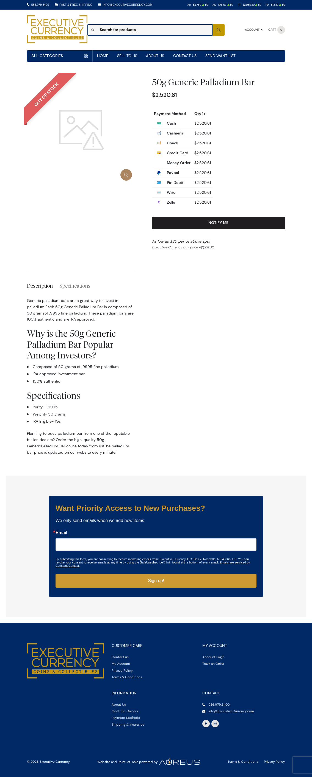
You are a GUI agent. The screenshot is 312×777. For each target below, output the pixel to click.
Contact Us (185, 55)
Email (61, 533)
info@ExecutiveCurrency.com (128, 4)
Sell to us (127, 55)
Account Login (213, 657)
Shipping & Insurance (128, 724)
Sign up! (156, 580)
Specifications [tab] (74, 286)
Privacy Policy (122, 670)
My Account (121, 663)
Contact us (120, 657)
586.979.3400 (40, 4)
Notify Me (218, 222)
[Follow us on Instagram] (215, 724)
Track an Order (213, 663)
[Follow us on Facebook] (206, 724)
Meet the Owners (125, 711)
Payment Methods (126, 718)
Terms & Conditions (127, 677)
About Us (155, 55)
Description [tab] (40, 286)
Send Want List (220, 55)
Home (102, 55)
